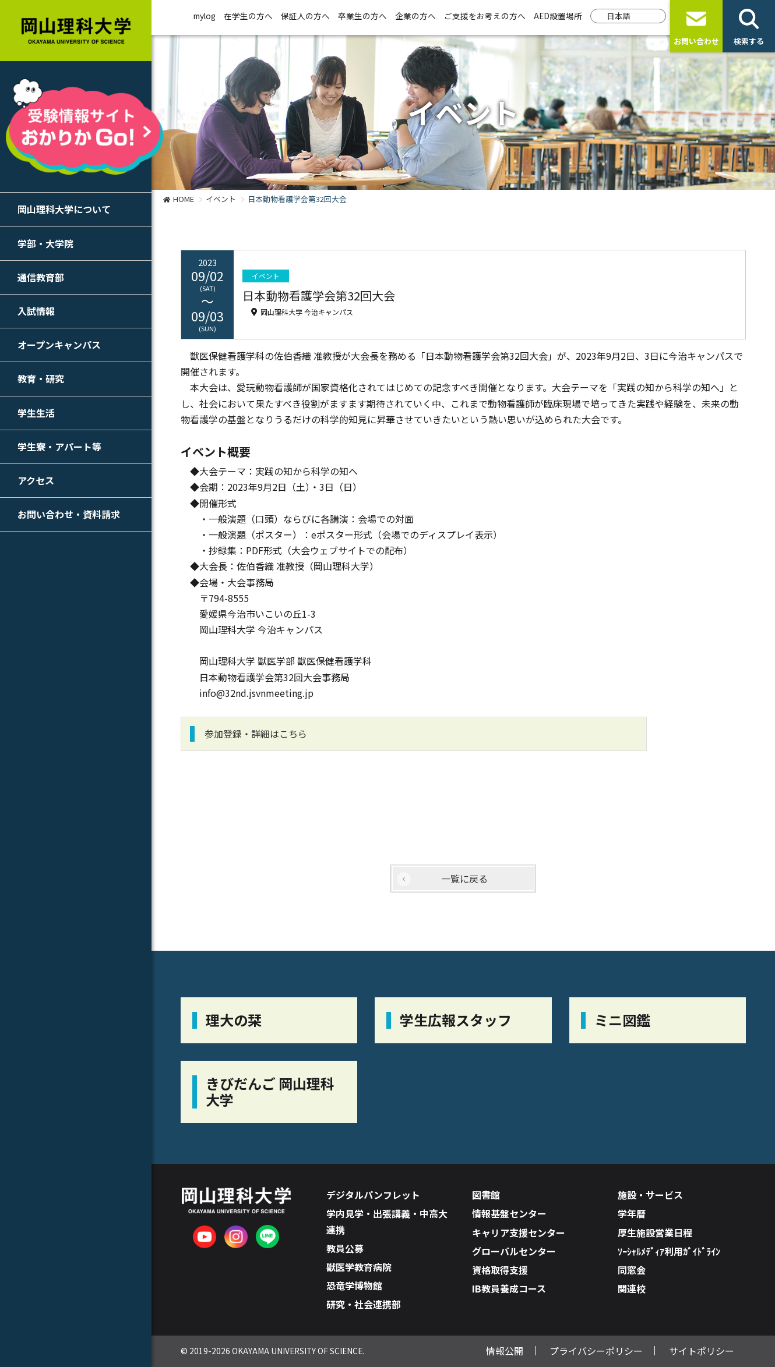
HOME (183, 198)
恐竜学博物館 (354, 1285)
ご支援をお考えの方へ (485, 16)
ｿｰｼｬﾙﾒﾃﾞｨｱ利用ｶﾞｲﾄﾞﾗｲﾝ (669, 1251)
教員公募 (345, 1248)
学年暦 (632, 1213)
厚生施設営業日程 (655, 1232)
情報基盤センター (509, 1213)
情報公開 (504, 1351)
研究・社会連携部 (363, 1304)
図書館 (486, 1195)
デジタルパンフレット (373, 1195)
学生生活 (36, 413)
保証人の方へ (305, 16)
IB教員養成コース (509, 1288)
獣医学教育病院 (359, 1267)
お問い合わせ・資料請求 (68, 514)
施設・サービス (650, 1195)
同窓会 (632, 1270)
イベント (221, 198)
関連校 (632, 1288)
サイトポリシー (701, 1351)
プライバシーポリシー (596, 1351)
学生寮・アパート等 (59, 447)
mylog (204, 16)
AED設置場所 (558, 16)
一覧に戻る (464, 879)
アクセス (35, 480)
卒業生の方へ (362, 16)
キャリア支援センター (518, 1232)
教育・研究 (40, 378)
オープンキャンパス (59, 345)
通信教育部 (40, 277)
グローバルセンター (514, 1251)
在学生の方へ (248, 16)
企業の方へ (415, 16)
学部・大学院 (45, 243)
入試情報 (36, 311)
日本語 (619, 16)
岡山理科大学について (64, 209)
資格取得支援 (500, 1270)
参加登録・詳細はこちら (256, 734)
